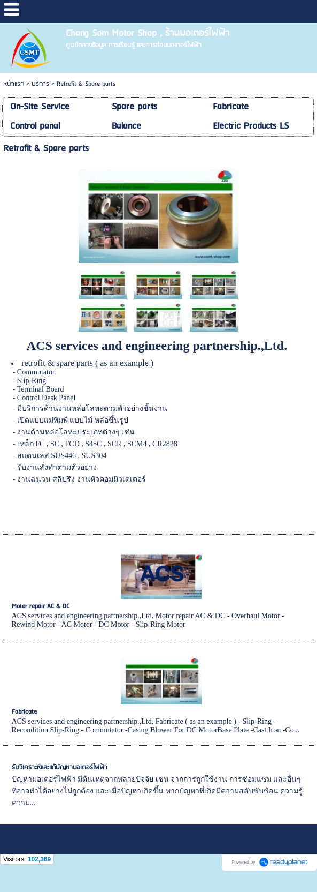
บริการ (40, 83)
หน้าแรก (13, 83)
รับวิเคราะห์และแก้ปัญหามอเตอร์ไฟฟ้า (59, 767)
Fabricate (24, 711)
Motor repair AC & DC (40, 606)
